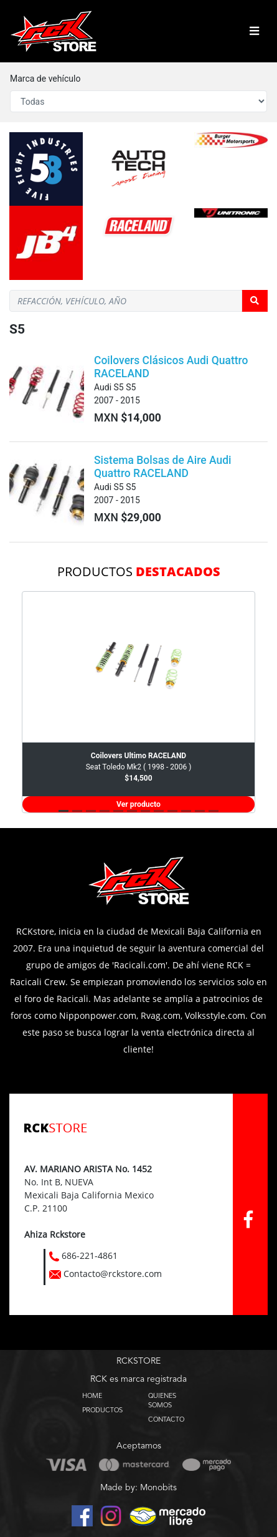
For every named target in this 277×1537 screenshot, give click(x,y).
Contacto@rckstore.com (112, 1273)
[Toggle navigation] (254, 31)
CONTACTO (166, 1419)
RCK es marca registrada (138, 1379)
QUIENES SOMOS (162, 1400)
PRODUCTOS (102, 1410)
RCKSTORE (138, 1361)
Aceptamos (138, 1446)
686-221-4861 (90, 1255)
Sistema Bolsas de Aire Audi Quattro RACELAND (163, 466)
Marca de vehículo (45, 79)
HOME (92, 1395)
